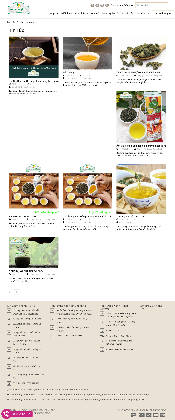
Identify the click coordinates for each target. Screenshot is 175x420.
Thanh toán (142, 13)
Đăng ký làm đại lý (112, 13)
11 (37, 292)
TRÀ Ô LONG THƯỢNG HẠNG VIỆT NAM (138, 72)
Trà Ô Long (69, 72)
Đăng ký (128, 5)
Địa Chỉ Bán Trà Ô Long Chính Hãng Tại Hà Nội (34, 81)
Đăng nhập (117, 5)
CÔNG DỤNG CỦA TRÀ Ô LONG (26, 271)
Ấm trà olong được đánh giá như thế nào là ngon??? (144, 145)
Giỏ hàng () (163, 13)
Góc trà (95, 13)
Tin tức (129, 13)
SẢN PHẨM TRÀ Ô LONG (22, 216)
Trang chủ (53, 13)
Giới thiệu (66, 13)
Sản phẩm (82, 13)
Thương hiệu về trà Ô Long (130, 216)
